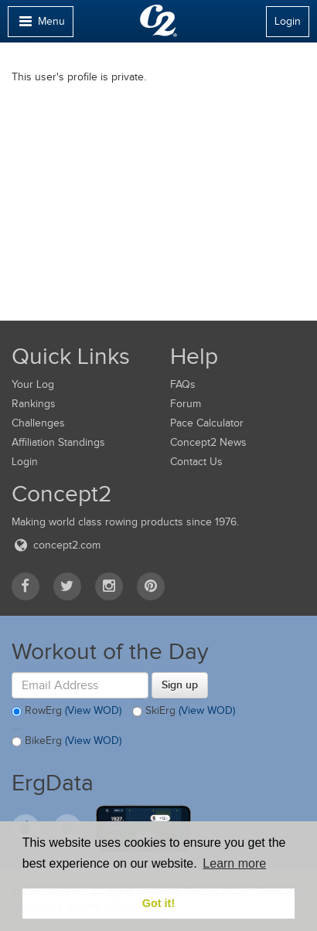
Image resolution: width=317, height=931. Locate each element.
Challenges (38, 423)
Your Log (33, 384)
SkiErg (183, 711)
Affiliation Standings (58, 442)
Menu (40, 25)
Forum (185, 403)
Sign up (180, 684)
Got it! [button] (158, 903)
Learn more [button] (234, 863)
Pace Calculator (207, 423)
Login (287, 21)
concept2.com (56, 545)
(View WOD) (93, 710)
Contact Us (196, 461)
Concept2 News (208, 442)
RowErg (66, 711)
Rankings (34, 403)
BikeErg (66, 742)
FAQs (183, 384)
